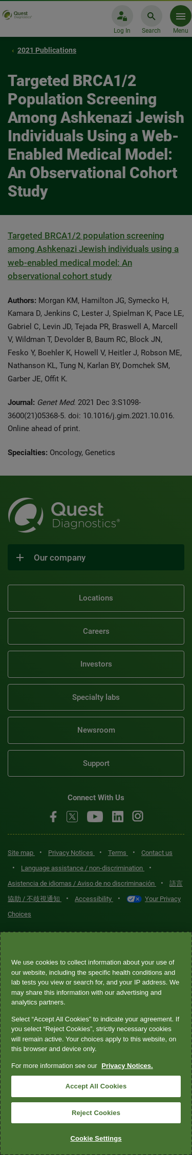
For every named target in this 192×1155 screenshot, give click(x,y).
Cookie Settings (95, 1138)
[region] (96, 1043)
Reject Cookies (96, 1113)
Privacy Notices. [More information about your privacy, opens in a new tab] (127, 1066)
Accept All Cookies (96, 1086)
